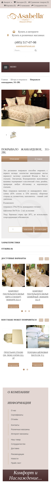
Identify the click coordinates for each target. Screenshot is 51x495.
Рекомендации (17, 454)
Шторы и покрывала (19, 80)
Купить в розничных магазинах (25, 35)
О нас (13, 410)
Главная (4, 80)
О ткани (38, 157)
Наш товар (16, 440)
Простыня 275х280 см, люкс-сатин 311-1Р (13, 353)
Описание (14, 157)
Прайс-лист (16, 463)
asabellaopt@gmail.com (25, 46)
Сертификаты (17, 415)
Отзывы (14, 419)
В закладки (40, 228)
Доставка (15, 448)
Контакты (15, 425)
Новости (14, 458)
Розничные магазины (20, 429)
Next (48, 125)
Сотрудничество (18, 444)
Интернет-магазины (19, 434)
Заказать (28, 228)
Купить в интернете (25, 31)
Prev (46, 125)
